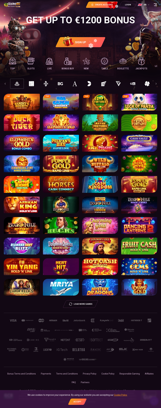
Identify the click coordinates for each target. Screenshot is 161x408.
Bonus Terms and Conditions (21, 373)
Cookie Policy (107, 373)
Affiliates (149, 373)
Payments (46, 373)
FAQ (74, 382)
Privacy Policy (89, 373)
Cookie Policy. (120, 395)
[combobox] (144, 4)
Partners (85, 382)
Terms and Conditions (67, 373)
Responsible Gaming (129, 373)
